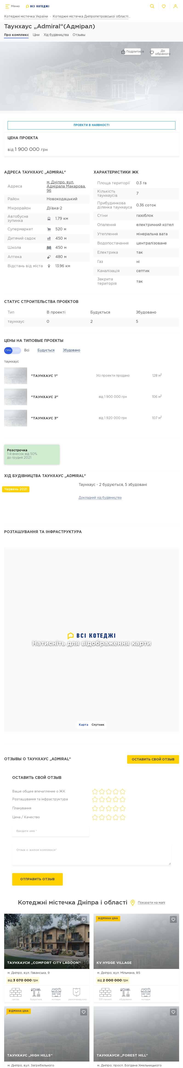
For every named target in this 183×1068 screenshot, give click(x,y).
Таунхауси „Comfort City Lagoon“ (43, 963)
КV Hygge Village (114, 963)
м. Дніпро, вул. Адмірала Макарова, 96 (66, 187)
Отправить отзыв (39, 879)
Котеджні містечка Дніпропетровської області (90, 16)
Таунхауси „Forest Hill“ (122, 1055)
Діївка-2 (54, 208)
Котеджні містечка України (26, 16)
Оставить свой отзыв (153, 759)
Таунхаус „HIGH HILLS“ (29, 1055)
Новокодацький (62, 199)
